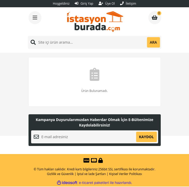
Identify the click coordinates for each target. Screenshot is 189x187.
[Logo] (95, 21)
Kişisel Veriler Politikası (125, 174)
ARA (153, 42)
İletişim (128, 3)
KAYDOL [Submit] (146, 136)
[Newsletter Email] (94, 136)
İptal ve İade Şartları (91, 174)
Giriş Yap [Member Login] (84, 3)
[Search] (94, 42)
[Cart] (154, 17)
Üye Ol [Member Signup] (107, 3)
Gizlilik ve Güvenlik (60, 174)
